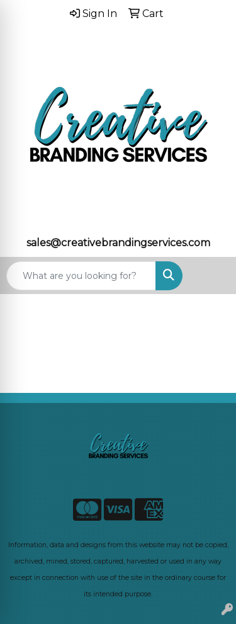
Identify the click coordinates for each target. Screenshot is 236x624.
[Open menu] (210, 275)
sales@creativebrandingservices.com (118, 243)
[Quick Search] (81, 275)
